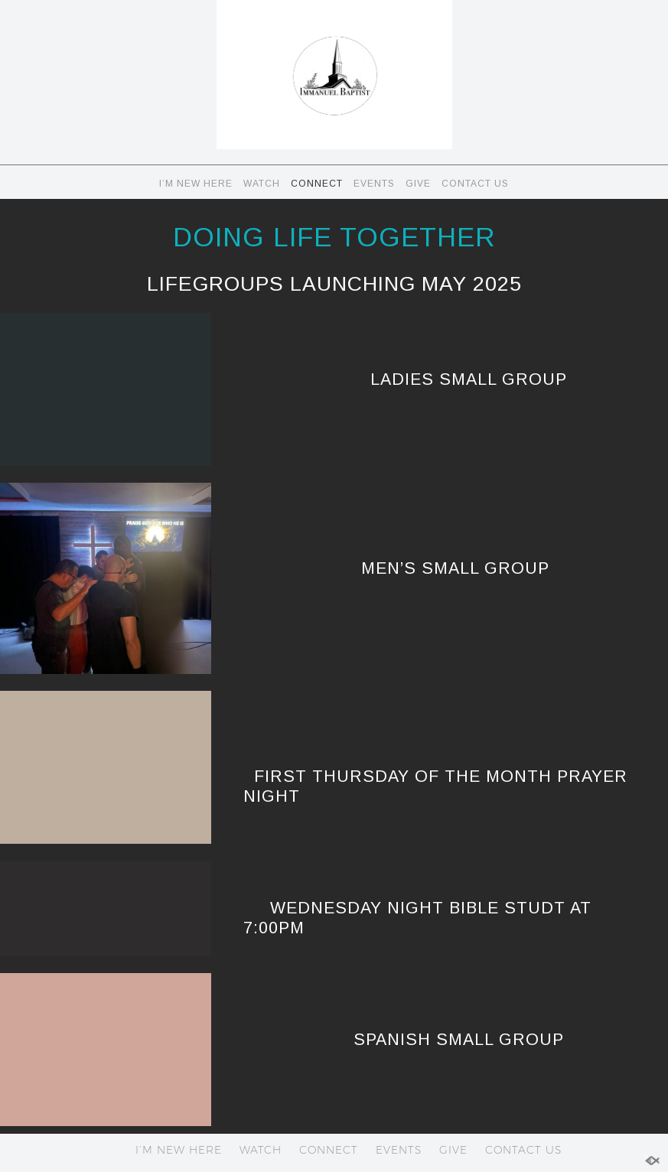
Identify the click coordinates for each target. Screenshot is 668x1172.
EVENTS (374, 183)
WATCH (261, 183)
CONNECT (317, 183)
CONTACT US (475, 183)
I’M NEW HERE (196, 183)
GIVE (418, 183)
